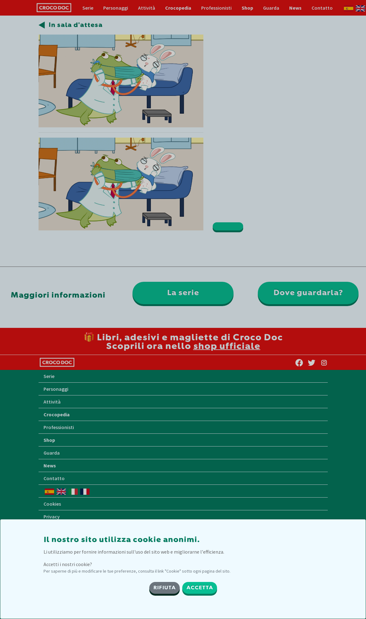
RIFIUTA (164, 587)
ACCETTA (199, 587)
